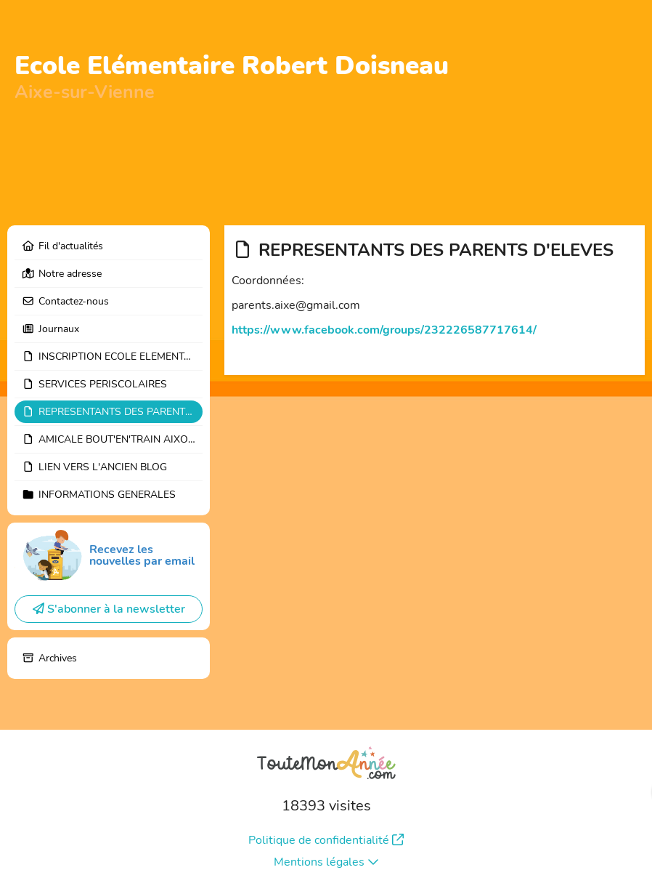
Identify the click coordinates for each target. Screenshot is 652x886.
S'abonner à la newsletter (109, 609)
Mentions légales (326, 862)
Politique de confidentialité (326, 840)
